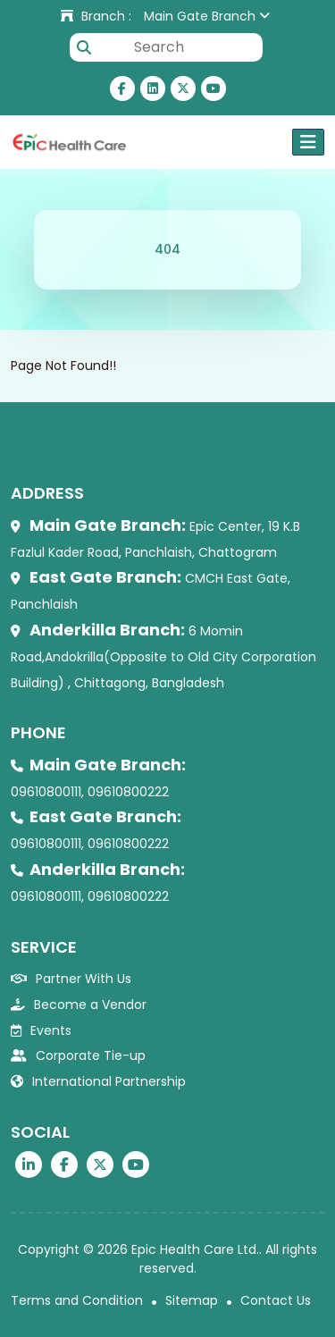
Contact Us (275, 1300)
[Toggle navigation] (308, 142)
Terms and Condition (77, 1300)
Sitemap (191, 1300)
